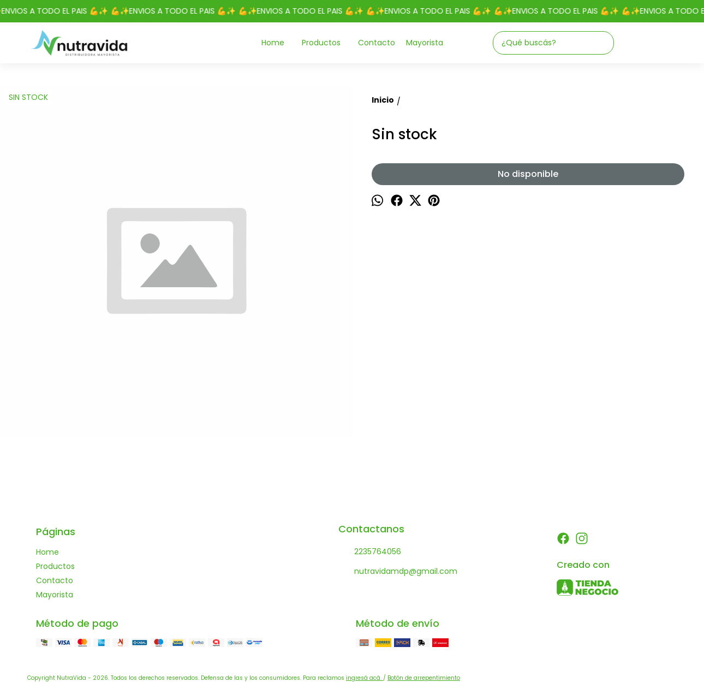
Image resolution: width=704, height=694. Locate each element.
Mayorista (424, 42)
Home (278, 43)
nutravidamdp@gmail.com (397, 571)
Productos (326, 43)
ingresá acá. (364, 678)
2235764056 (369, 552)
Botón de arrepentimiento (423, 678)
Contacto (376, 42)
